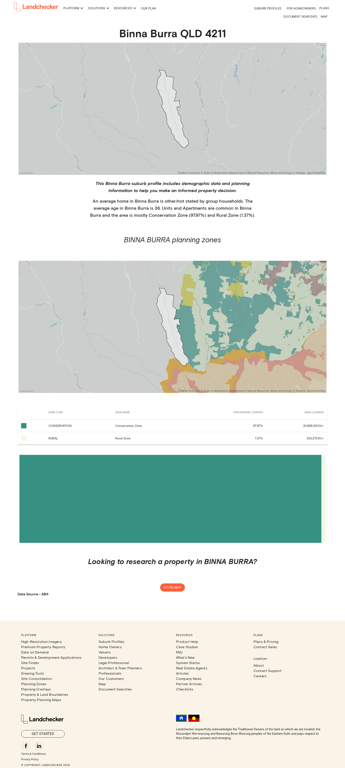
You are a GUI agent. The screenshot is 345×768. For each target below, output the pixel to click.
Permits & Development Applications (51, 657)
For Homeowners (301, 8)
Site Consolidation (36, 678)
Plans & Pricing (265, 641)
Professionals (110, 673)
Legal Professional (114, 663)
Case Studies (187, 647)
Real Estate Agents (191, 668)
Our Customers (111, 678)
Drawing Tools (32, 673)
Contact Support (267, 670)
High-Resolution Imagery (41, 641)
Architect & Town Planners (120, 668)
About (258, 665)
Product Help (187, 641)
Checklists (184, 689)
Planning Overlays (36, 689)
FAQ (179, 652)
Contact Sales (265, 647)
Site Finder (30, 663)
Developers (108, 657)
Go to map (172, 587)
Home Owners (110, 647)
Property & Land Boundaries (44, 694)
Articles (182, 673)
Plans (324, 8)
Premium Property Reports (43, 647)
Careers (260, 676)
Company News (189, 678)
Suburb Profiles (267, 8)
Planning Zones (33, 684)
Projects (28, 668)
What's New (185, 657)
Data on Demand (35, 652)
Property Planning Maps (41, 700)
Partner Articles (189, 684)
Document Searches (300, 16)
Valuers (105, 652)
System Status (188, 663)
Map (324, 16)
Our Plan (148, 8)
